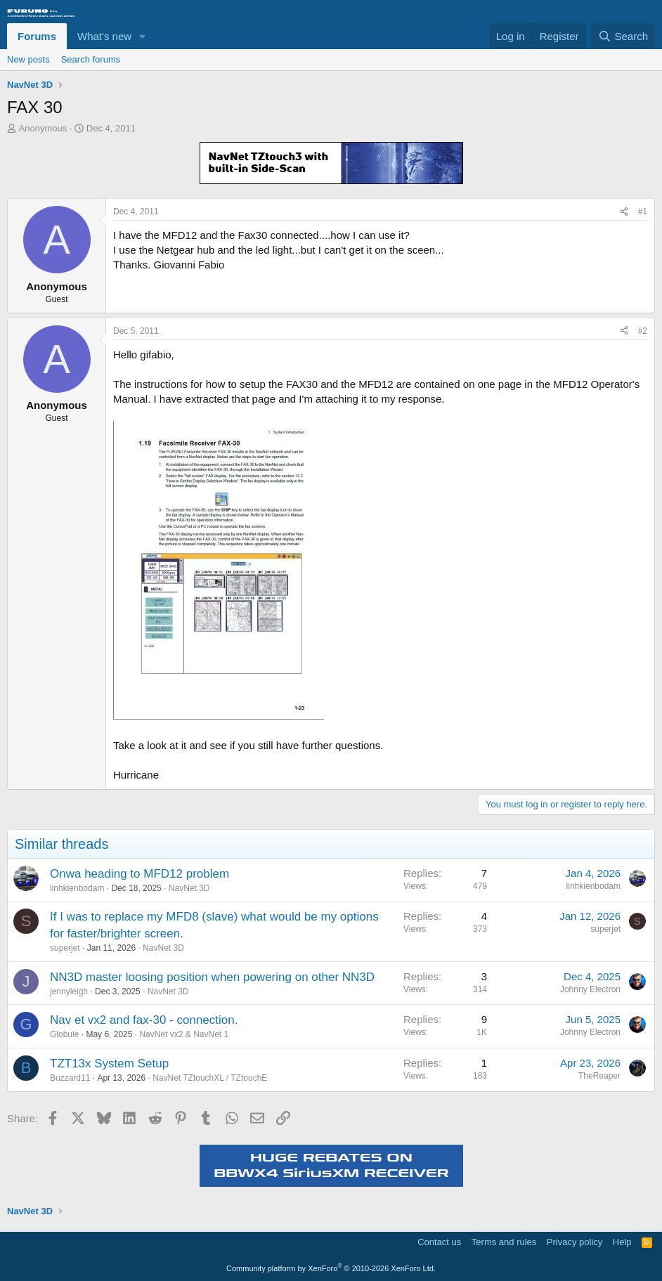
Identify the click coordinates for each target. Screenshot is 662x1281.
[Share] (624, 212)
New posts (28, 59)
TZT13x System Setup (109, 1063)
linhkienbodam (77, 888)
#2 (642, 331)
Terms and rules (504, 1242)
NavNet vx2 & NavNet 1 (183, 1034)
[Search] (623, 36)
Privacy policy (574, 1242)
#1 (642, 211)
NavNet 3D (189, 888)
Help (622, 1242)
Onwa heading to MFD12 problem (139, 873)
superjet (65, 948)
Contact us (439, 1242)
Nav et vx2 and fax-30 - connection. (144, 1020)
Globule (64, 1034)
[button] (142, 36)
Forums (37, 36)
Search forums (91, 59)
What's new (104, 36)
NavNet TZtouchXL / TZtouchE (209, 1078)
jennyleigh (69, 991)
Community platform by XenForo (331, 1268)
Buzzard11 (70, 1078)
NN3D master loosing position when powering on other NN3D (212, 977)
